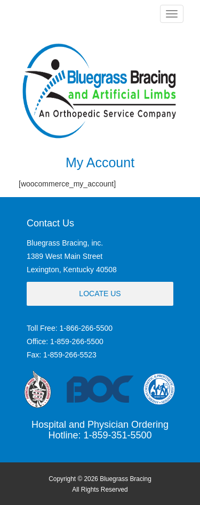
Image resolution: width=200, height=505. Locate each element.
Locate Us (100, 293)
